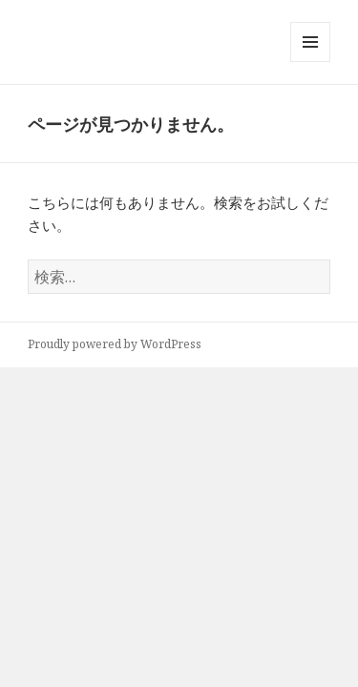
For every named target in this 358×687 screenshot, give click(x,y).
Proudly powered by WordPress (114, 344)
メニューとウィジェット (310, 61)
